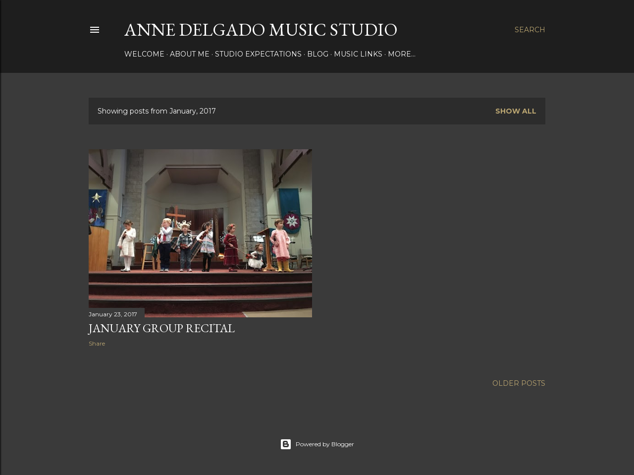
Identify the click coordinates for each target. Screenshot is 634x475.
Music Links (358, 54)
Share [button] (97, 343)
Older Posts (518, 383)
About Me (190, 54)
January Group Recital (162, 328)
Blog (317, 54)
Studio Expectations (258, 54)
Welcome (144, 54)
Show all (515, 111)
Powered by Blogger (317, 444)
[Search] (530, 30)
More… (402, 54)
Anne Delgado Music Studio (261, 29)
